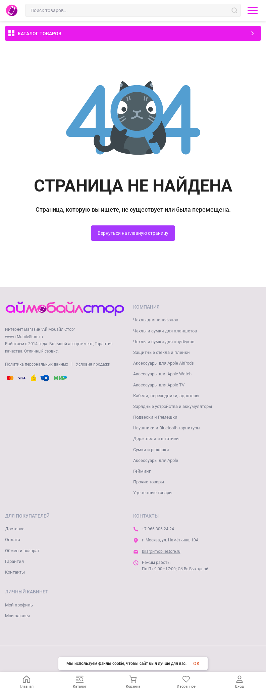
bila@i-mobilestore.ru (161, 551)
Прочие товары (148, 481)
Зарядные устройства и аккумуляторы (172, 406)
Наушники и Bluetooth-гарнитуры (166, 427)
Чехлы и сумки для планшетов (165, 330)
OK (196, 663)
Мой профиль (19, 604)
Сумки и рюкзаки (151, 449)
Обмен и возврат (22, 550)
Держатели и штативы (156, 438)
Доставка (14, 528)
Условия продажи (93, 364)
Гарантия (14, 561)
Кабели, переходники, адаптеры (166, 395)
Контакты (15, 572)
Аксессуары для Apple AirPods (163, 363)
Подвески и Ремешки (155, 417)
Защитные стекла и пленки (161, 352)
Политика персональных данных (36, 364)
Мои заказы (17, 615)
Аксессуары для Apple (155, 460)
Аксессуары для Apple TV (158, 384)
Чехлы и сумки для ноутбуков (163, 341)
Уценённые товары (152, 492)
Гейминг (142, 471)
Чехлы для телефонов (155, 319)
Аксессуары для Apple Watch (162, 373)
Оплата (12, 539)
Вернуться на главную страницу (133, 233)
